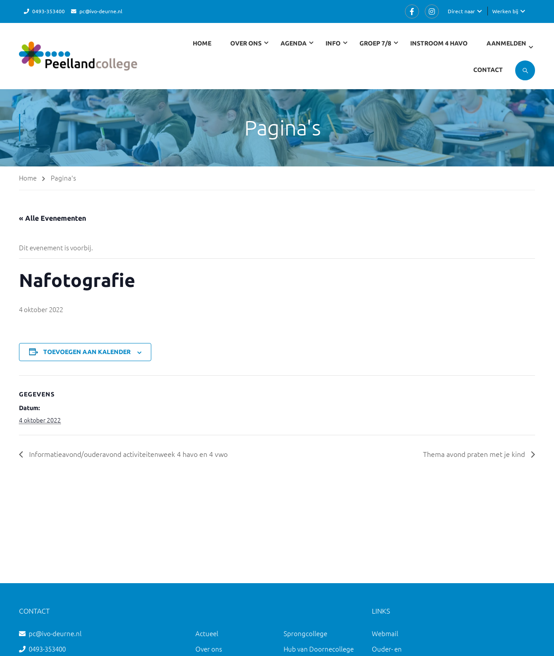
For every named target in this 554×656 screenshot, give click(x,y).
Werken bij (505, 11)
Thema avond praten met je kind (475, 454)
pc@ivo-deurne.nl (100, 11)
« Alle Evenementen (52, 218)
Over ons (208, 648)
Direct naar (461, 11)
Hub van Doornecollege (319, 648)
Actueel (206, 633)
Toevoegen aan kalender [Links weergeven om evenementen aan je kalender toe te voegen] (87, 351)
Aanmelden (506, 43)
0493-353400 (48, 11)
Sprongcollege (305, 633)
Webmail (385, 633)
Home (202, 43)
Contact (488, 69)
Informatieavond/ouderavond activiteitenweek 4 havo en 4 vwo (127, 454)
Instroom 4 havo (439, 43)
